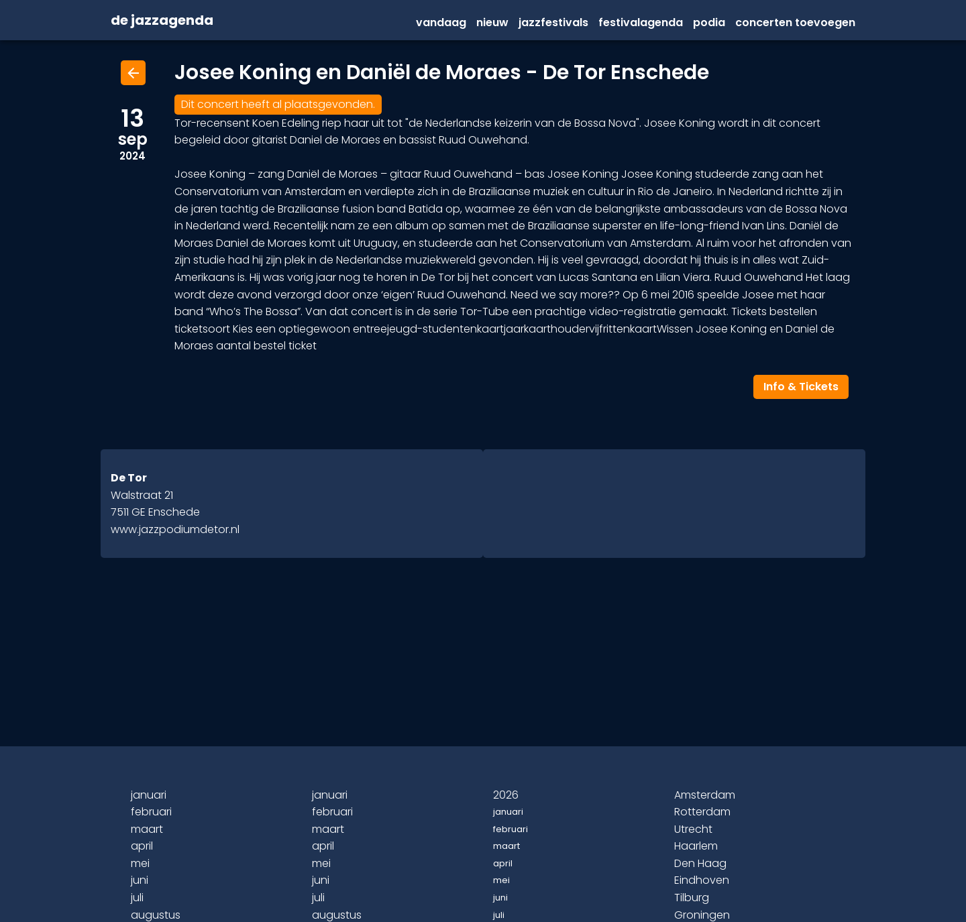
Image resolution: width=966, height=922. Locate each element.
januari (148, 795)
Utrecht (693, 829)
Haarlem (696, 846)
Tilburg (691, 897)
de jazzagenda (162, 21)
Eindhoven (701, 880)
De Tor (129, 477)
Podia (709, 22)
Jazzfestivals (553, 22)
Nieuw (492, 22)
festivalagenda (640, 22)
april (142, 846)
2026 (506, 795)
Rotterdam (702, 811)
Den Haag (700, 863)
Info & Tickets (801, 386)
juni (139, 880)
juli (137, 897)
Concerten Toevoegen (795, 22)
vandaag (441, 22)
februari (151, 811)
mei (140, 863)
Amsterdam (704, 795)
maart (147, 829)
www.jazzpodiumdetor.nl (175, 529)
